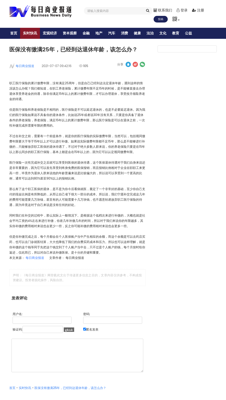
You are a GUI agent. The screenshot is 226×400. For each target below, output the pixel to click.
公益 (190, 33)
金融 (88, 33)
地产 (100, 33)
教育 (177, 33)
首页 (15, 33)
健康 (139, 33)
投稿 (160, 19)
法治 (152, 33)
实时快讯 (32, 33)
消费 (126, 33)
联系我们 (163, 10)
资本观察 (72, 33)
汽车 (113, 33)
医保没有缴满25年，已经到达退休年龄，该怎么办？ (70, 397)
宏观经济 (52, 33)
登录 (182, 10)
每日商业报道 (25, 75)
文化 (164, 33)
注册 (198, 10)
